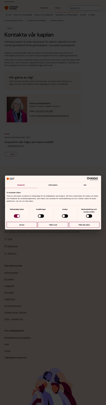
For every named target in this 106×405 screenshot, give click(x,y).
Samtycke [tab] (21, 185)
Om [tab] (85, 185)
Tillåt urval (53, 225)
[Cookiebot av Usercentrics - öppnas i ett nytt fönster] (90, 178)
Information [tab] (53, 185)
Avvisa (21, 225)
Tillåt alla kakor (84, 225)
